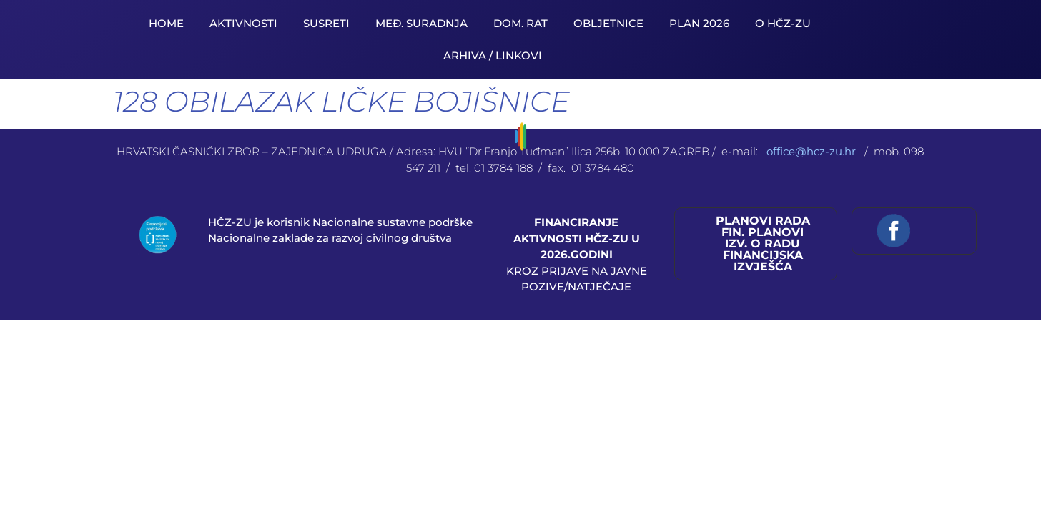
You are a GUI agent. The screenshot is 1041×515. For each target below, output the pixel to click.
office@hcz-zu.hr (812, 151)
